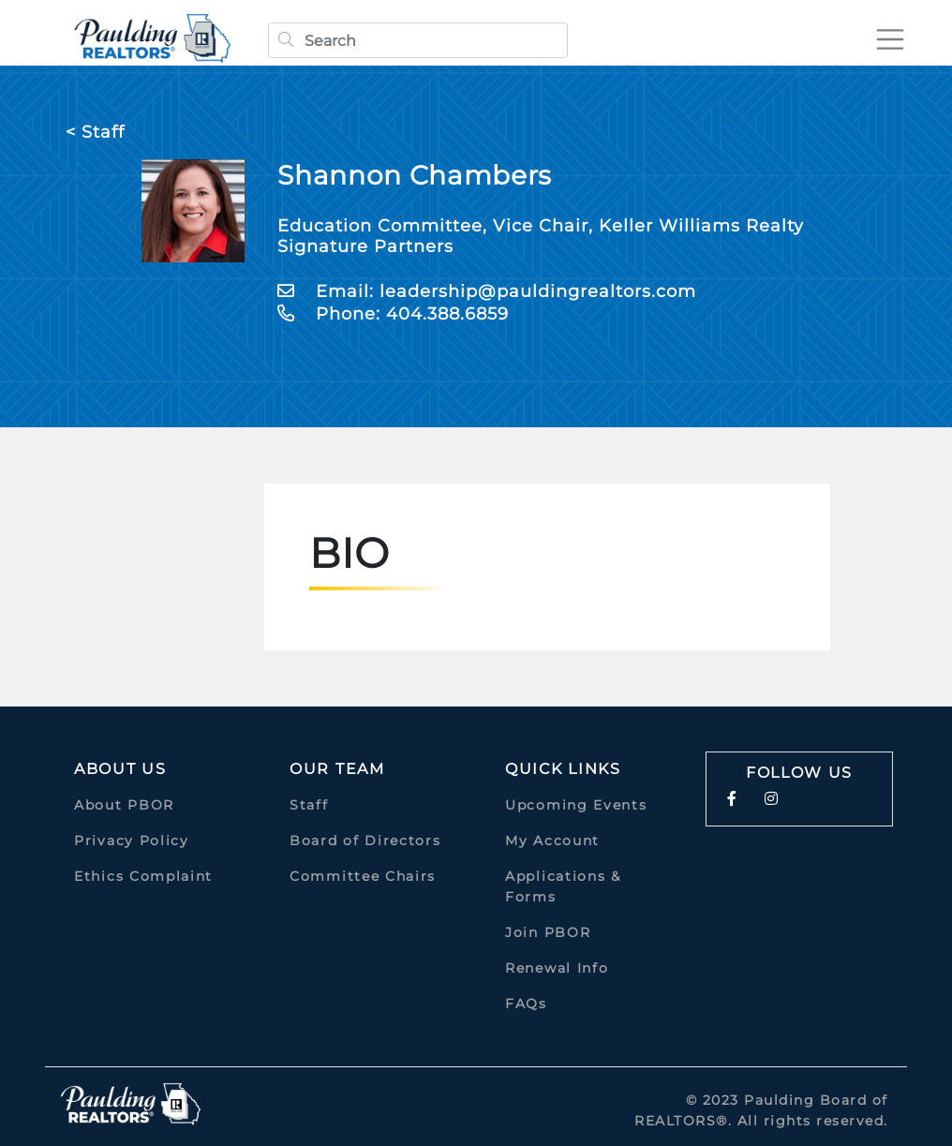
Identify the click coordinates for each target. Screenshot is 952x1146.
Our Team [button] (337, 769)
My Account (552, 840)
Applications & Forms (563, 886)
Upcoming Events (576, 804)
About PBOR (124, 804)
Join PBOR (547, 932)
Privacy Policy (131, 840)
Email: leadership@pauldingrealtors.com (486, 291)
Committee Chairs (363, 876)
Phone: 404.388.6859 (393, 314)
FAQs (526, 1003)
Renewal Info (556, 968)
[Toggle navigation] (890, 39)
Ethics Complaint (143, 876)
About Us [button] (120, 769)
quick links (563, 769)
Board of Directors (365, 840)
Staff (309, 804)
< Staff (95, 132)
